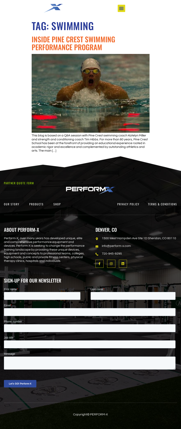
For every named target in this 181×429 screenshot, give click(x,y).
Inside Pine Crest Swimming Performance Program (73, 43)
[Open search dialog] (149, 10)
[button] (121, 9)
